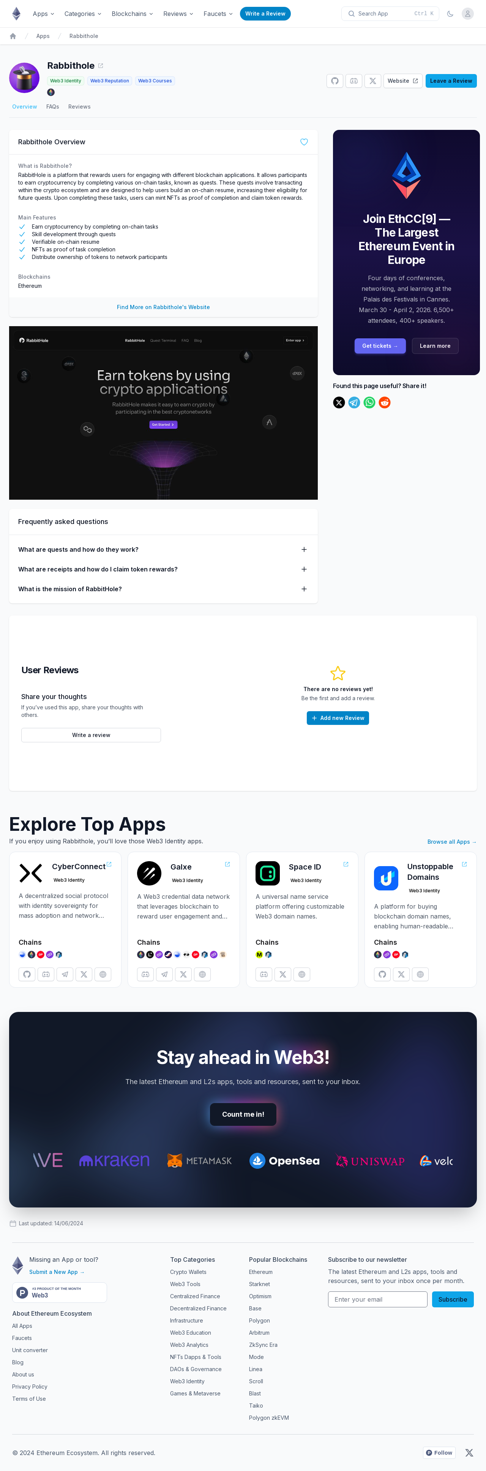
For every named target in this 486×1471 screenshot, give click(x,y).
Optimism (260, 1296)
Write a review (91, 735)
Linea (255, 1369)
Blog (18, 1362)
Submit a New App (57, 1272)
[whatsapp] (369, 402)
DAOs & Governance (196, 1369)
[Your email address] (378, 1299)
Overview (24, 106)
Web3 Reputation (109, 81)
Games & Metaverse (195, 1393)
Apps (44, 13)
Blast (255, 1393)
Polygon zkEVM (269, 1417)
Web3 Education (190, 1332)
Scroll (256, 1381)
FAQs (52, 106)
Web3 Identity (65, 81)
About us (23, 1374)
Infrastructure (186, 1320)
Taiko (256, 1405)
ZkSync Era (263, 1345)
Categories (84, 13)
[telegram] (354, 402)
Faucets (219, 13)
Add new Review (337, 718)
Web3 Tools (185, 1284)
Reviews (178, 13)
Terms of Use (29, 1398)
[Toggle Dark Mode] (450, 14)
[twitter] (339, 402)
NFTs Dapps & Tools (195, 1357)
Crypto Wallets (188, 1272)
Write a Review (265, 13)
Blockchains (133, 13)
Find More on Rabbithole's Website (163, 307)
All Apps (22, 1326)
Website (403, 80)
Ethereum (30, 286)
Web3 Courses (155, 81)
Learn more (435, 345)
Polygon (259, 1320)
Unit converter (30, 1350)
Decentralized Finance (198, 1308)
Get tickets (380, 345)
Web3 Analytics (189, 1345)
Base (255, 1308)
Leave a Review (451, 80)
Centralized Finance (195, 1296)
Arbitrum (259, 1332)
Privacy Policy (29, 1386)
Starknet (259, 1284)
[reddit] (385, 402)
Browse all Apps (452, 841)
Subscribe (453, 1299)
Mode (256, 1357)
